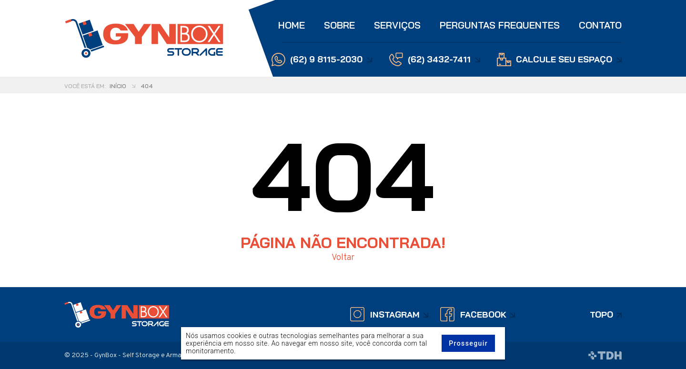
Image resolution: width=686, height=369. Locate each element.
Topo (601, 314)
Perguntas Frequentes (500, 25)
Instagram (395, 314)
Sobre (339, 25)
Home (291, 25)
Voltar (343, 257)
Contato (600, 25)
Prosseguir (468, 343)
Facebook (483, 314)
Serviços (397, 25)
